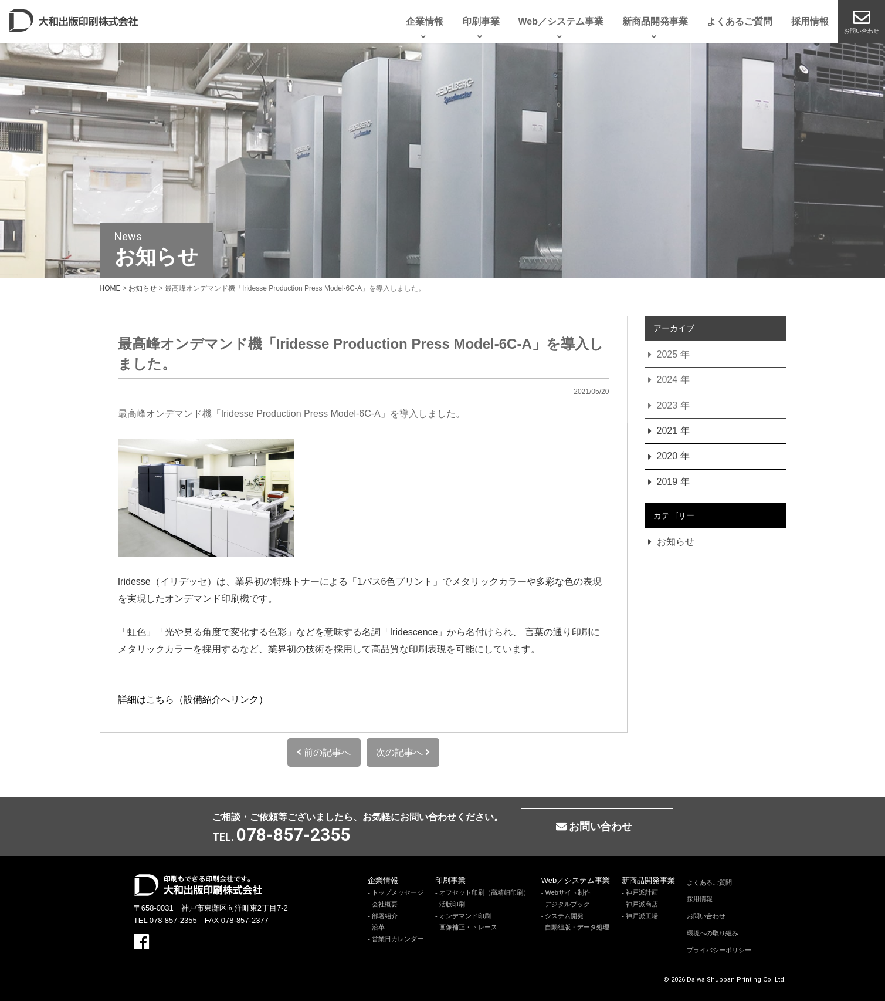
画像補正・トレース (468, 927)
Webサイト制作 (567, 892)
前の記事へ (324, 752)
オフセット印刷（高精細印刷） (484, 892)
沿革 (378, 927)
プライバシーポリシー (719, 949)
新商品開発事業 (648, 880)
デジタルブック (567, 904)
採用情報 (700, 898)
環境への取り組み (712, 932)
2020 (667, 456)
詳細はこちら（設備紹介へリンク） (193, 700)
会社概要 (385, 904)
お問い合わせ (706, 915)
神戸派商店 (642, 904)
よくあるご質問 (709, 882)
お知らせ (675, 542)
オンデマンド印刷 (465, 915)
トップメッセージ (397, 892)
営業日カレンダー (397, 938)
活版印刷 (452, 904)
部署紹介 (385, 915)
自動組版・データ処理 (577, 927)
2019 (667, 482)
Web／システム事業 (576, 880)
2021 (667, 431)
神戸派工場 (642, 915)
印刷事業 (450, 880)
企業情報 (383, 880)
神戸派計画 (642, 892)
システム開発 (564, 915)
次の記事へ (403, 752)
